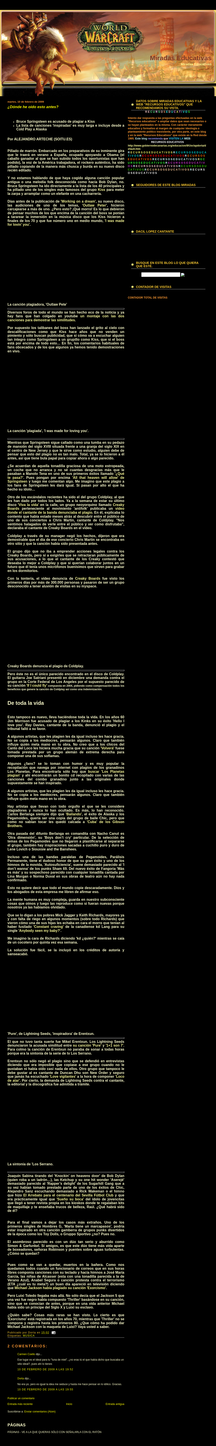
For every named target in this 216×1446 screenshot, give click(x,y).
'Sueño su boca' (70, 1199)
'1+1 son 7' (114, 1045)
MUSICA (29, 1335)
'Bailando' (74, 814)
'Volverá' (107, 748)
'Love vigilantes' (63, 1076)
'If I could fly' (36, 685)
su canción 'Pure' (87, 1045)
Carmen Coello (26, 1354)
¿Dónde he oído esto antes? (32, 107)
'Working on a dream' (78, 201)
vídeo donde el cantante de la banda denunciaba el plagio (65, 510)
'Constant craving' (48, 927)
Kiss (101, 190)
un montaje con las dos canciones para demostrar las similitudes (65, 318)
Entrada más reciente (20, 1404)
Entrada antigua (115, 1404)
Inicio (69, 1404)
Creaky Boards (88, 578)
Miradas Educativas (181, 58)
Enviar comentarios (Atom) (40, 1411)
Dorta (20, 1378)
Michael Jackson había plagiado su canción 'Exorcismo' (60, 1288)
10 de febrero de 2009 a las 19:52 (45, 1369)
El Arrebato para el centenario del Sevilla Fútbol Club (68, 1195)
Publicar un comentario (21, 1398)
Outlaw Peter (94, 205)
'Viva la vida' (28, 505)
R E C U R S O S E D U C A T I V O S (174, 159)
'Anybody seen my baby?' (39, 931)
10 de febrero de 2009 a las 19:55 (45, 1389)
